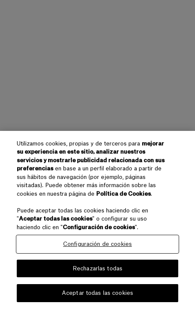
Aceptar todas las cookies (97, 293)
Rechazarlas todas (97, 268)
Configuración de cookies (97, 244)
